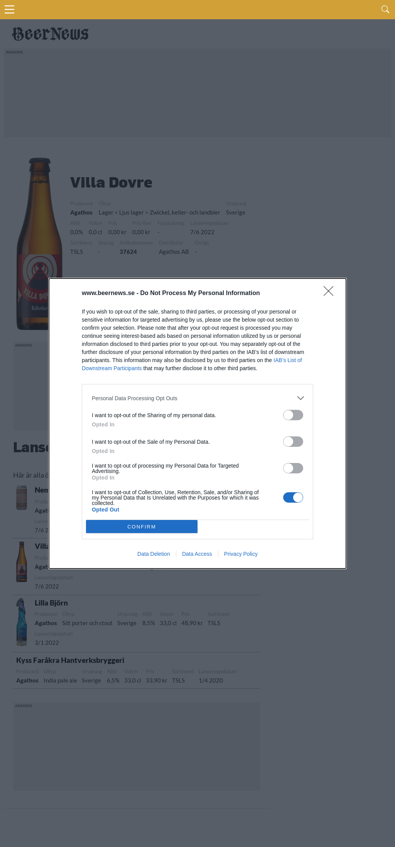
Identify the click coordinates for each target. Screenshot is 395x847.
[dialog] (197, 423)
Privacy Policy (241, 554)
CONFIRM (141, 527)
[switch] (293, 415)
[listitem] (197, 398)
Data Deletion (153, 554)
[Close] (331, 293)
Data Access (197, 554)
